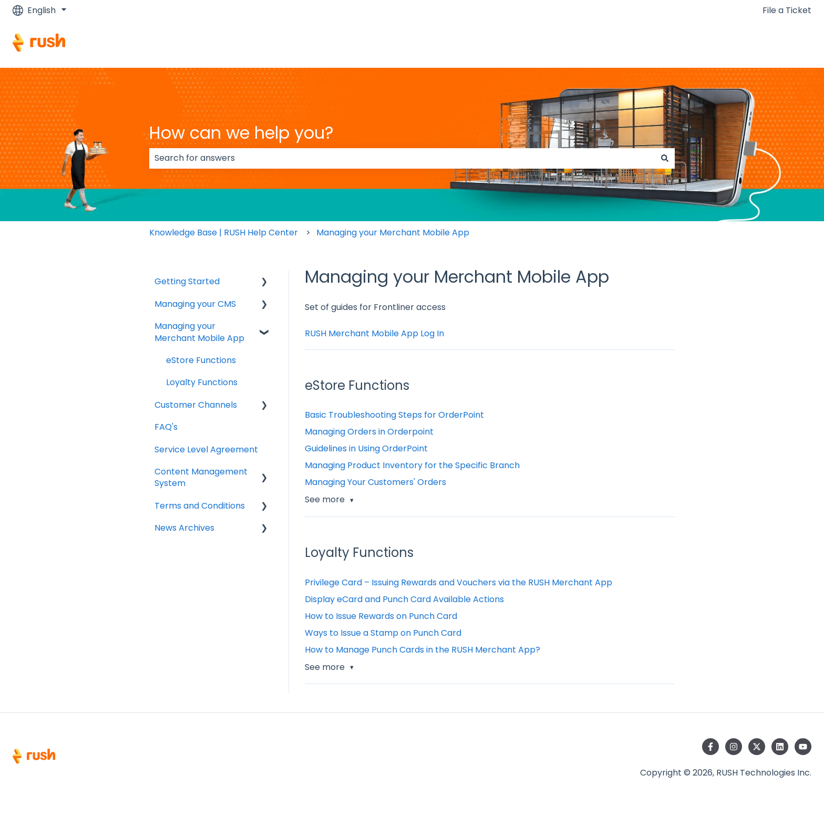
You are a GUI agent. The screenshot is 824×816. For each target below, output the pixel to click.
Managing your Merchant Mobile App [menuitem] (199, 332)
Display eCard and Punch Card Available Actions (404, 599)
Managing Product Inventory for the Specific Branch (412, 465)
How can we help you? (241, 132)
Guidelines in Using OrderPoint (366, 448)
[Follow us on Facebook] (710, 746)
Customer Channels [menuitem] (195, 405)
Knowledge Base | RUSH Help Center (223, 232)
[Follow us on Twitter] (756, 746)
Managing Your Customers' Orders (375, 482)
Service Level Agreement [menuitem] (206, 449)
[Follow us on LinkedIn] (779, 746)
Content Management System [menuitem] (201, 477)
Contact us (778, 44)
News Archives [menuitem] (184, 528)
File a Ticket (787, 10)
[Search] (665, 158)
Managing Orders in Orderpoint (369, 432)
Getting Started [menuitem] (187, 281)
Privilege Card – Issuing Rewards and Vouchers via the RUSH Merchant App (459, 582)
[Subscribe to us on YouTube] (803, 746)
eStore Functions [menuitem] (201, 360)
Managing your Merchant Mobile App (392, 232)
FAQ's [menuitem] (166, 427)
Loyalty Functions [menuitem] (202, 382)
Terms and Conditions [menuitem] (199, 506)
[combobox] (402, 158)
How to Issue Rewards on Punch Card (381, 616)
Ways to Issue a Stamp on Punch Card (383, 633)
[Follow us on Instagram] (733, 746)
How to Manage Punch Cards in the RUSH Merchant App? (422, 650)
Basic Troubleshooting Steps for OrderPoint (394, 415)
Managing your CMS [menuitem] (195, 304)
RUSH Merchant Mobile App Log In (374, 333)
